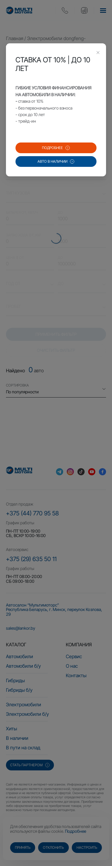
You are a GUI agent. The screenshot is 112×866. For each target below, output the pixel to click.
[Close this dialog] (98, 53)
